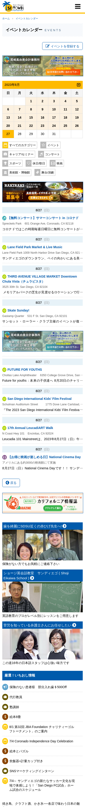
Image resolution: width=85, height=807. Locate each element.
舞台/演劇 (47, 172)
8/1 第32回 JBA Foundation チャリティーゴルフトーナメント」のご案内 (41, 729)
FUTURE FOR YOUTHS (24, 369)
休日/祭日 (39, 163)
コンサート (52, 154)
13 (8, 117)
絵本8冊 (15, 717)
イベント (53, 145)
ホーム (6, 18)
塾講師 (14, 707)
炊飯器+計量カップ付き (26, 761)
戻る (11, 483)
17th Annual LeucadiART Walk (30, 428)
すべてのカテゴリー (22, 145)
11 (65, 109)
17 (54, 117)
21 (20, 126)
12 (77, 109)
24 (54, 126)
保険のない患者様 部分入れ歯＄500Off (40, 687)
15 (31, 117)
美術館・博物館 (19, 172)
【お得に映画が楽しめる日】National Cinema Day (46, 457)
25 (65, 126)
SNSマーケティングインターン (32, 771)
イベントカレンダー (27, 18)
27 (8, 134)
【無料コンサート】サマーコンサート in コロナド (43, 218)
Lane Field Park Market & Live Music (34, 247)
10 (54, 109)
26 (77, 126)
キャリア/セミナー (21, 154)
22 (31, 126)
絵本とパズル (19, 751)
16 (42, 117)
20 (8, 126)
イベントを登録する (62, 46)
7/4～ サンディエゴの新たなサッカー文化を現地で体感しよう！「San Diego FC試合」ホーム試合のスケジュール (42, 785)
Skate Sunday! (18, 310)
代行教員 (16, 697)
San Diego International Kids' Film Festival (39, 399)
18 (65, 117)
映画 (60, 163)
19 (77, 117)
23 (42, 126)
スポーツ (15, 163)
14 (20, 117)
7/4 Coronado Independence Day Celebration (41, 741)
